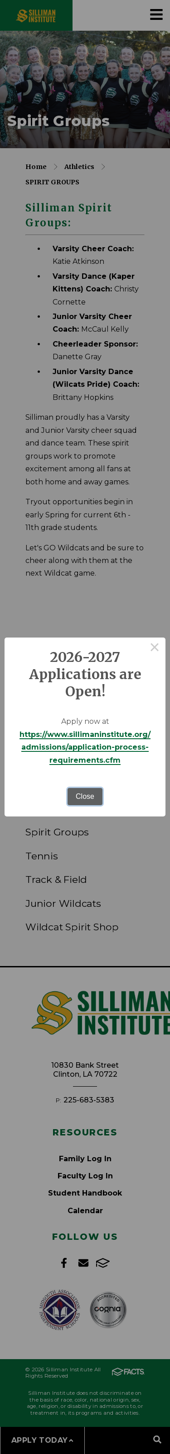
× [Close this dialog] (154, 648)
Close (85, 796)
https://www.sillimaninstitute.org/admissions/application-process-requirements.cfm (85, 747)
